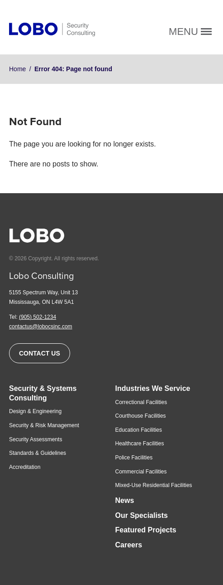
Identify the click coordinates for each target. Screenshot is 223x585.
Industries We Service (152, 388)
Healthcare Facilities (139, 443)
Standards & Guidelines (37, 453)
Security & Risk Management (44, 425)
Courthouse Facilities (140, 416)
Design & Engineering (35, 411)
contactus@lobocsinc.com (40, 326)
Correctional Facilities (141, 402)
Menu (190, 31)
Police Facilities (134, 457)
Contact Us (39, 353)
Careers (128, 545)
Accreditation (24, 467)
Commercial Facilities (141, 471)
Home (17, 69)
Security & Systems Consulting (42, 393)
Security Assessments (35, 439)
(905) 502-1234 (37, 317)
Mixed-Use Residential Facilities (153, 485)
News (124, 500)
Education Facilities (138, 430)
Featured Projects (145, 530)
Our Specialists (141, 515)
